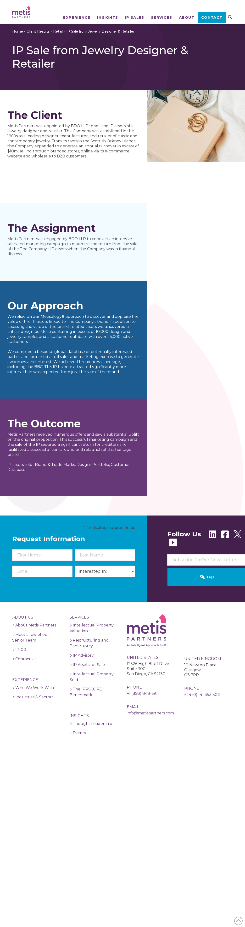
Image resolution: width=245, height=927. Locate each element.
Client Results (38, 46)
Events (78, 747)
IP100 (19, 664)
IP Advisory (82, 669)
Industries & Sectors (32, 711)
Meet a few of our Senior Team (30, 652)
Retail (58, 46)
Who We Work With (33, 702)
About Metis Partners (34, 639)
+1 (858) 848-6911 (143, 708)
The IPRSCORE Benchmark (86, 706)
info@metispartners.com (150, 727)
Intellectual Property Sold (92, 691)
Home (17, 46)
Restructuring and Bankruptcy (89, 657)
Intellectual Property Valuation (92, 642)
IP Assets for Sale (87, 679)
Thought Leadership (91, 738)
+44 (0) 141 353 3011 (202, 709)
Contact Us (24, 673)
